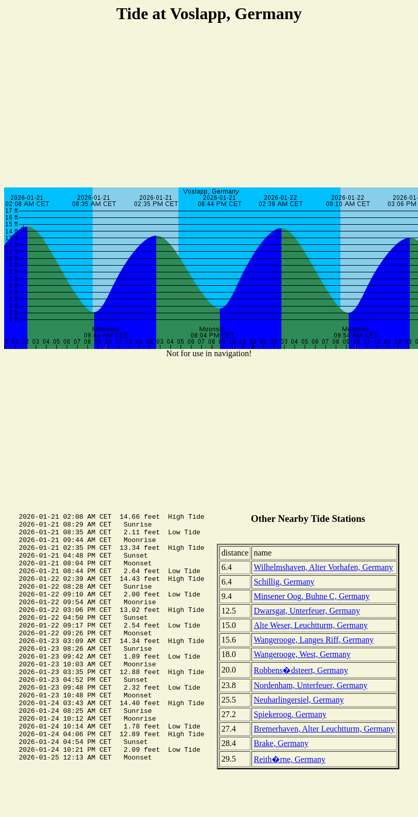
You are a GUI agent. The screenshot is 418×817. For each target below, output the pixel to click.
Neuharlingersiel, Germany (298, 699)
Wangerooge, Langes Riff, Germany (313, 639)
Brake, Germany (280, 743)
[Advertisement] (209, 106)
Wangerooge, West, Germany (301, 654)
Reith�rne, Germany (289, 759)
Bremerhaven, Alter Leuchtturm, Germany (323, 728)
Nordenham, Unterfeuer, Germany (310, 685)
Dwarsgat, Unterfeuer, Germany (306, 610)
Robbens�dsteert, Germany (300, 670)
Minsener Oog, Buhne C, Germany (311, 596)
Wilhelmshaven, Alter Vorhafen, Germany (323, 567)
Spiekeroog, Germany (289, 714)
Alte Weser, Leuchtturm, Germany (310, 625)
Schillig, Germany (283, 581)
